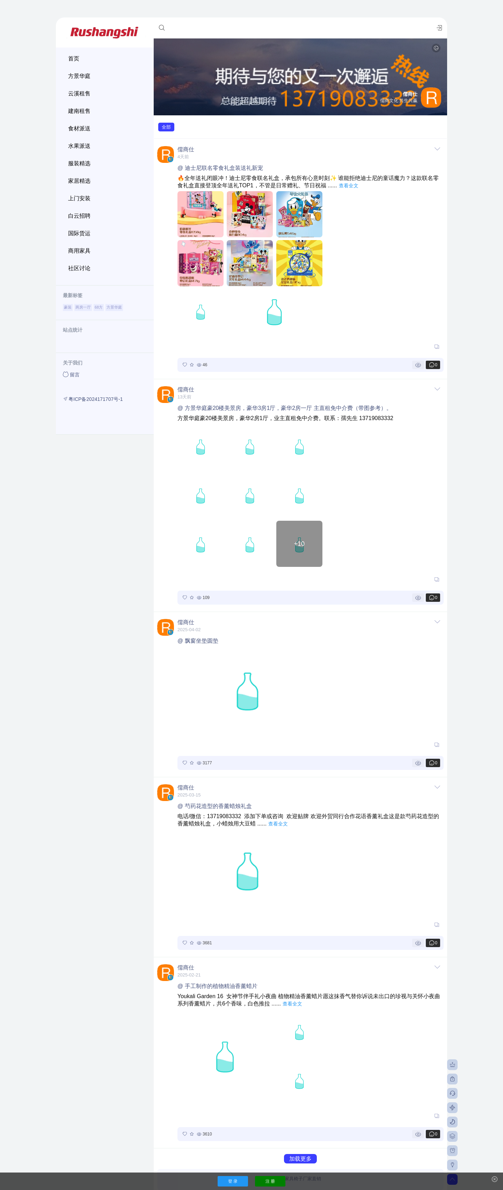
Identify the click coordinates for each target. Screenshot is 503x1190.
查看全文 (348, 185)
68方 (99, 307)
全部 (166, 127)
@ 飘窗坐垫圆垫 (197, 641)
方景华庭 (114, 307)
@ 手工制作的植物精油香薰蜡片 (217, 986)
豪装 (68, 307)
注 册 (270, 1181)
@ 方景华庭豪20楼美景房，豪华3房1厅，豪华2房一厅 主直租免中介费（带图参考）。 (284, 408)
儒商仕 (185, 149)
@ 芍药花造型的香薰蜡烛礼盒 (214, 806)
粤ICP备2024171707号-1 (93, 399)
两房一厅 (83, 307)
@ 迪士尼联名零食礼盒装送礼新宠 (220, 168)
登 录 (233, 1181)
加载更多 (300, 1159)
